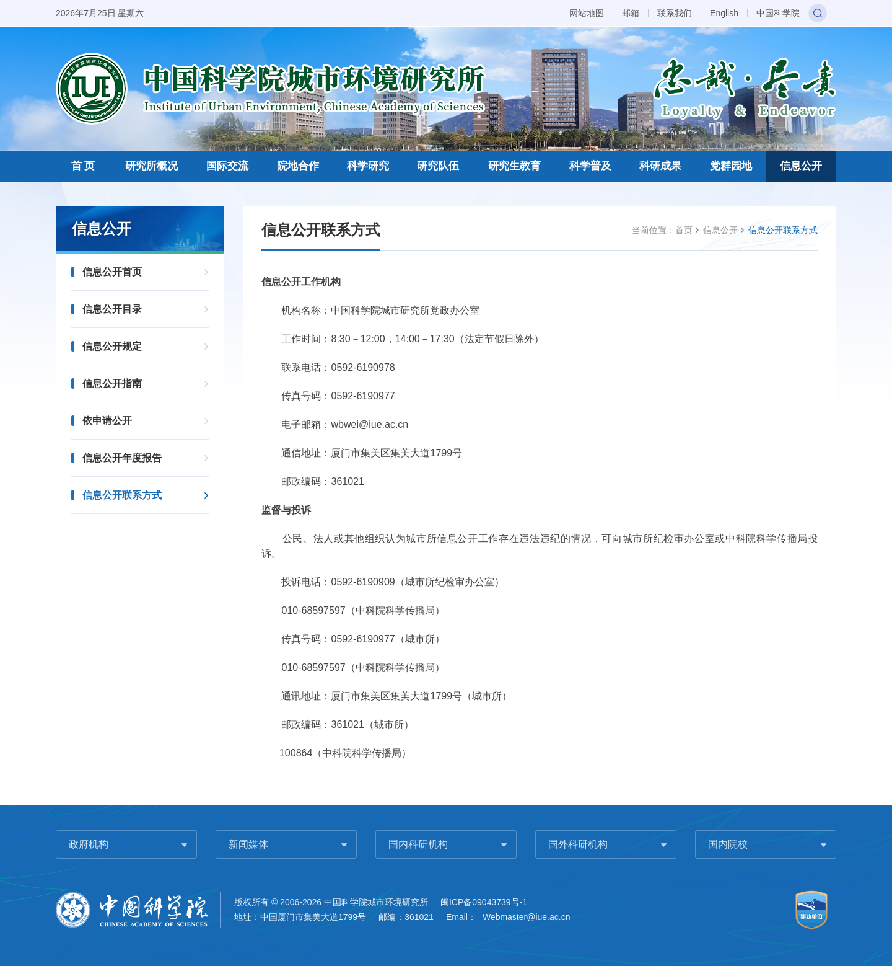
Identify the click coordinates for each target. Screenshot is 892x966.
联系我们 (674, 13)
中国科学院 (778, 13)
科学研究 (368, 166)
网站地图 (586, 13)
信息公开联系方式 (122, 495)
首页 (684, 230)
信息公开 (801, 166)
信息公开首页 (112, 272)
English (724, 13)
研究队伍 (438, 166)
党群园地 (731, 166)
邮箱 (630, 13)
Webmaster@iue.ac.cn (527, 917)
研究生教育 (514, 166)
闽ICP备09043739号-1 (483, 902)
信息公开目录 (112, 309)
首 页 (83, 166)
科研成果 (660, 166)
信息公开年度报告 (122, 458)
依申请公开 (107, 420)
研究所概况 (151, 166)
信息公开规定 (112, 346)
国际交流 (227, 166)
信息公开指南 (112, 383)
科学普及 (590, 166)
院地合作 (298, 166)
